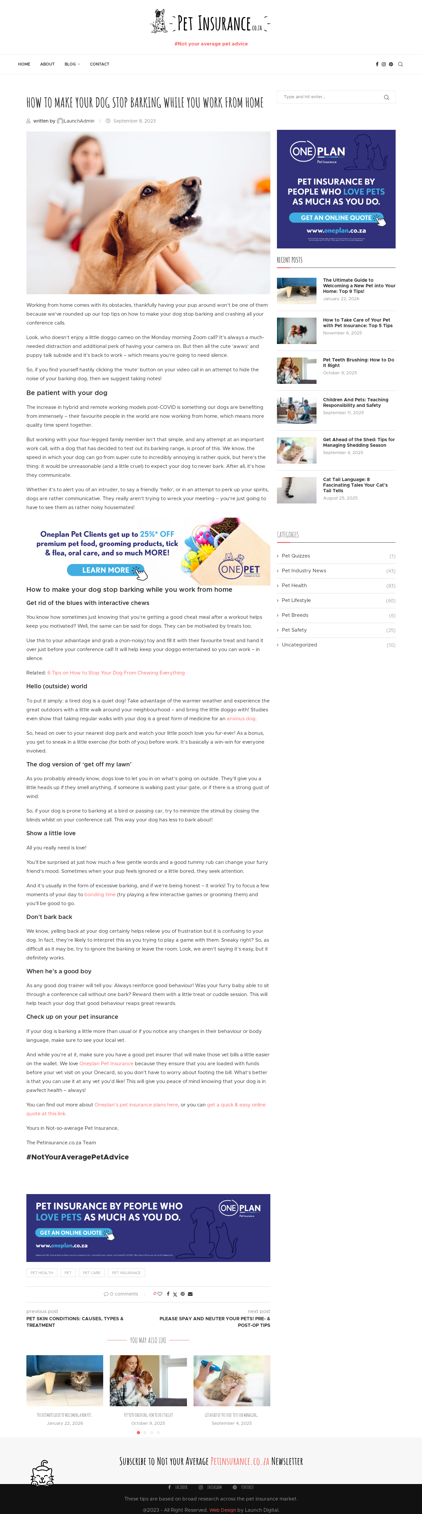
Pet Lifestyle (339, 600)
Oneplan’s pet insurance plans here (136, 1104)
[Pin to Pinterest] (183, 1294)
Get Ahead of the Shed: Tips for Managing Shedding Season (359, 443)
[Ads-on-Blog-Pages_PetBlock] (336, 132)
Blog (70, 64)
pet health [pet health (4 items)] (42, 1273)
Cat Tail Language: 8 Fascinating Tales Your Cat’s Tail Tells (355, 485)
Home (24, 64)
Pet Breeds (339, 615)
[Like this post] (160, 1294)
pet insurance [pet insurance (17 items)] (126, 1273)
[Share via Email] (190, 1294)
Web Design (222, 1510)
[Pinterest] (391, 64)
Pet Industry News (339, 570)
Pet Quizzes (339, 556)
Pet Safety (339, 630)
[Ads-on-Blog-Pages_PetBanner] (148, 1196)
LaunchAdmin (76, 121)
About (47, 64)
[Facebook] (377, 64)
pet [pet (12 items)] (68, 1273)
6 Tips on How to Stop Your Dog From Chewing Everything (115, 673)
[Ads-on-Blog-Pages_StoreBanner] (148, 522)
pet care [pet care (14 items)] (92, 1273)
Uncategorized (339, 645)
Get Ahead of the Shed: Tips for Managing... (232, 1415)
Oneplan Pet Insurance (106, 1063)
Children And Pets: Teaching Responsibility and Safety (355, 403)
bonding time (100, 894)
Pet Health (339, 585)
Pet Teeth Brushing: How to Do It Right (148, 1415)
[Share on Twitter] (175, 1294)
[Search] (400, 64)
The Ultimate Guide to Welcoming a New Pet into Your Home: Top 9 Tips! (359, 286)
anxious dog (241, 718)
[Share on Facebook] (168, 1294)
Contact (99, 64)
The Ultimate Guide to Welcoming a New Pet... (65, 1415)
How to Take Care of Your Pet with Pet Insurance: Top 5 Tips (358, 323)
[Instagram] (384, 64)
